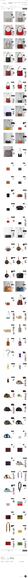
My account (11, 561)
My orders (11, 562)
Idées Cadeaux (2, 566)
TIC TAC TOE (15, 2)
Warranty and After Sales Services (6, 567)
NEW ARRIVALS (10, 2)
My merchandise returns (12, 563)
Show (11, 6)
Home (1, 0)
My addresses (11, 565)
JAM (12, 14)
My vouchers (11, 567)
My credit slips (11, 564)
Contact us (6, 563)
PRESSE (26, 2)
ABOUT (22, 2)
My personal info (12, 566)
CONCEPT (19, 2)
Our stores (6, 562)
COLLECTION (11, 3)
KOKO (24, 14)
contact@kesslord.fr (24, 567)
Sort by (2, 6)
